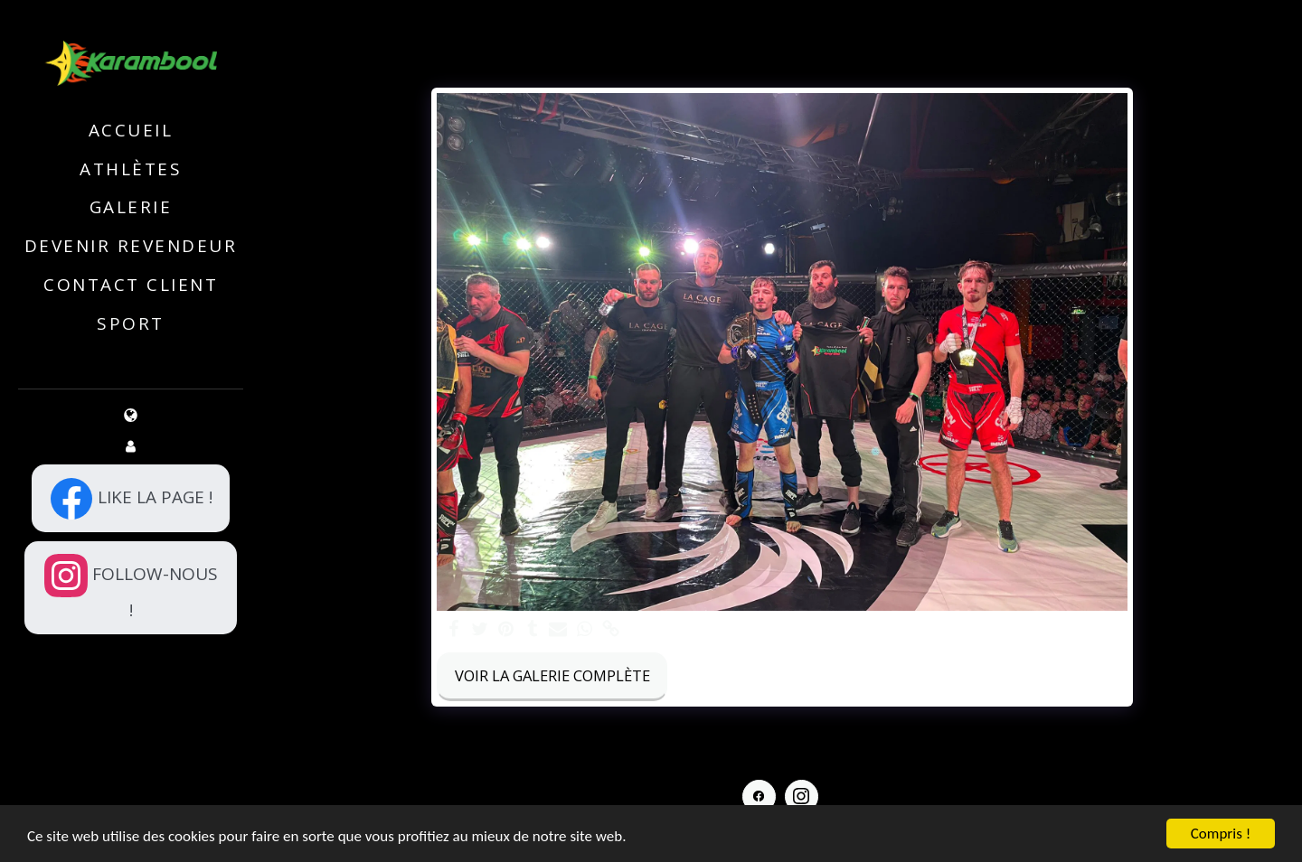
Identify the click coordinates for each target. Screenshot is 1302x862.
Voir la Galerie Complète (552, 675)
